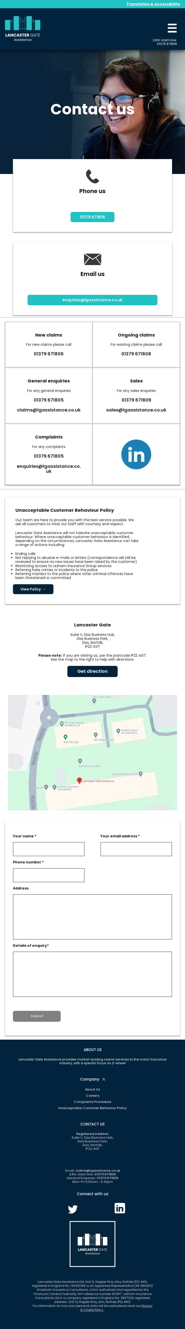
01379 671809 (136, 400)
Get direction (92, 671)
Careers (92, 1095)
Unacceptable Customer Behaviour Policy (92, 1108)
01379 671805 (49, 400)
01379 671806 (167, 43)
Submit (37, 1016)
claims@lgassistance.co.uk (49, 410)
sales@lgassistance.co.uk (136, 410)
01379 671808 (136, 354)
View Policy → (33, 589)
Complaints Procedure (92, 1101)
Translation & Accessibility (153, 4)
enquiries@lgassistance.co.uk (92, 300)
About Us (92, 1089)
